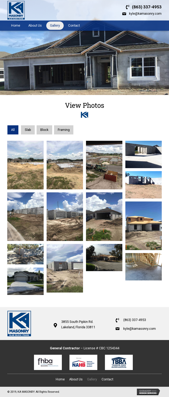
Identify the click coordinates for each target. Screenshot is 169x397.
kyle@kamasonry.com (145, 13)
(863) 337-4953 (147, 7)
